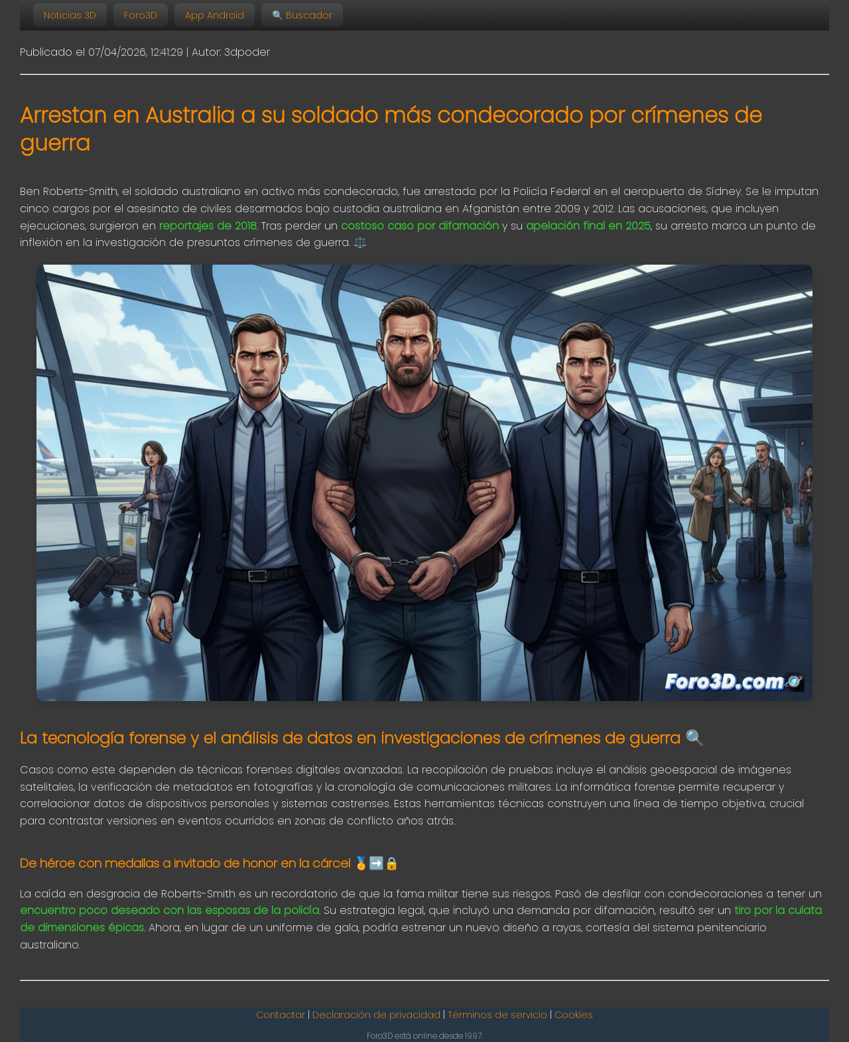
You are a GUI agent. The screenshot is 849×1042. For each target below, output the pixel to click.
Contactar (280, 1014)
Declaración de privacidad (376, 1014)
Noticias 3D (70, 15)
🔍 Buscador (302, 15)
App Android (214, 15)
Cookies (574, 1014)
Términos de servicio (497, 1014)
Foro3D (140, 15)
